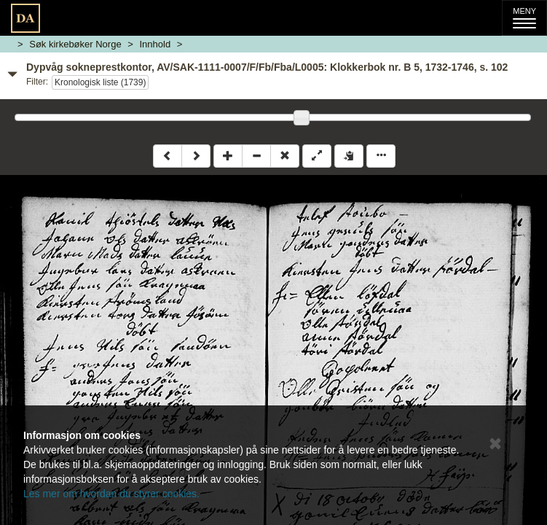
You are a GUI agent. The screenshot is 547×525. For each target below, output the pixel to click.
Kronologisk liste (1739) (100, 82)
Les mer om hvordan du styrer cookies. (111, 493)
